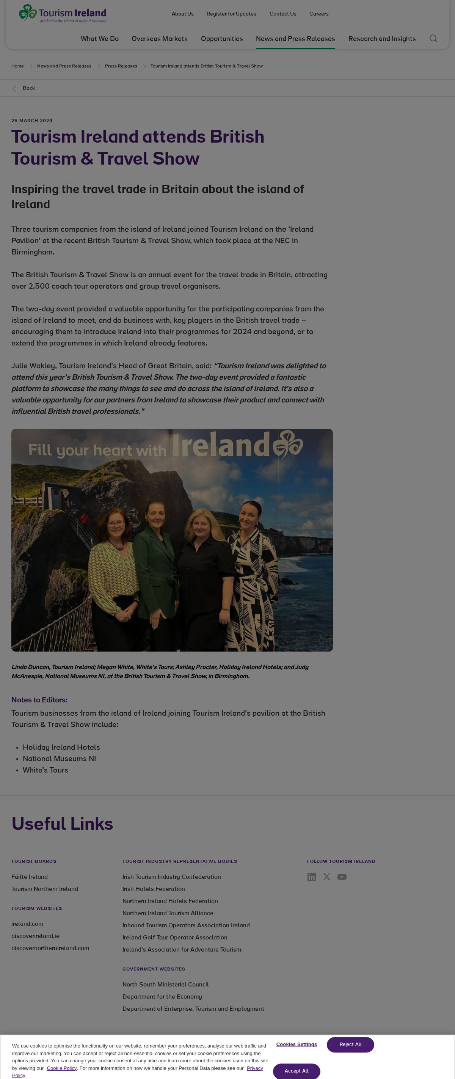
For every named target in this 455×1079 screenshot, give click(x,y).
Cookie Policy (62, 1074)
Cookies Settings (296, 1050)
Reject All (351, 1050)
